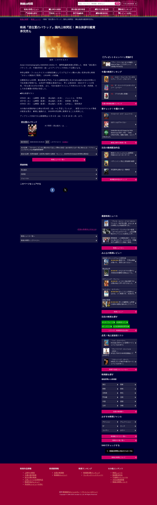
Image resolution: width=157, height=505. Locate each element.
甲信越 (104, 397)
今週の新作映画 (78, 9)
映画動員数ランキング (91, 473)
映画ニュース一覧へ (58, 159)
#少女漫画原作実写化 (120, 326)
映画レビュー (118, 312)
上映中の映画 (55, 9)
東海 (121, 389)
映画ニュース (55, 13)
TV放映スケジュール (120, 477)
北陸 (121, 397)
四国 (121, 401)
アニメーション (125, 422)
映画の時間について (118, 457)
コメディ (105, 430)
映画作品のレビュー (32, 482)
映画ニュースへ (118, 248)
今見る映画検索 (128, 4)
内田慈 (23, 174)
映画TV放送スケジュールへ (118, 369)
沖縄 (121, 405)
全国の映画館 (59, 473)
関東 (121, 384)
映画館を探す (31, 13)
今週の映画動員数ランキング (112, 103)
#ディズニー (106, 326)
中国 (104, 401)
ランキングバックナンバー (93, 475)
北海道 (104, 393)
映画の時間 (24, 19)
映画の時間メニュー (31, 9)
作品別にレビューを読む (34, 484)
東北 (121, 393)
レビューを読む (125, 13)
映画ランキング (125, 9)
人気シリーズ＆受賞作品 (34, 480)
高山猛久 (24, 170)
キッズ (122, 426)
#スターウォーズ (108, 322)
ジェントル (25, 178)
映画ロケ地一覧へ (118, 440)
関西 (104, 389)
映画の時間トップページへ (30, 240)
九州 (104, 405)
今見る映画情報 (118, 480)
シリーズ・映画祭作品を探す (119, 330)
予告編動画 (78, 13)
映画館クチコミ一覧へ (118, 436)
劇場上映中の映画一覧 (118, 143)
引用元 (65, 142)
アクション (106, 422)
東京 (104, 384)
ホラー (122, 430)
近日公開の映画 (101, 9)
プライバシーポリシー (89, 492)
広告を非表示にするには (87, 229)
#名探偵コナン (121, 322)
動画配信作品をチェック (118, 179)
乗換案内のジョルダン (71, 492)
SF (103, 426)
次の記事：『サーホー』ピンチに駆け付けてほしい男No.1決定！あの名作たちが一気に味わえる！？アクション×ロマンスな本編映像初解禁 (58, 149)
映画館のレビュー (60, 475)
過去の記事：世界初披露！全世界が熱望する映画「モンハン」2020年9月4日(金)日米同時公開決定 (55, 154)
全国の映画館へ (118, 411)
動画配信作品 (102, 13)
